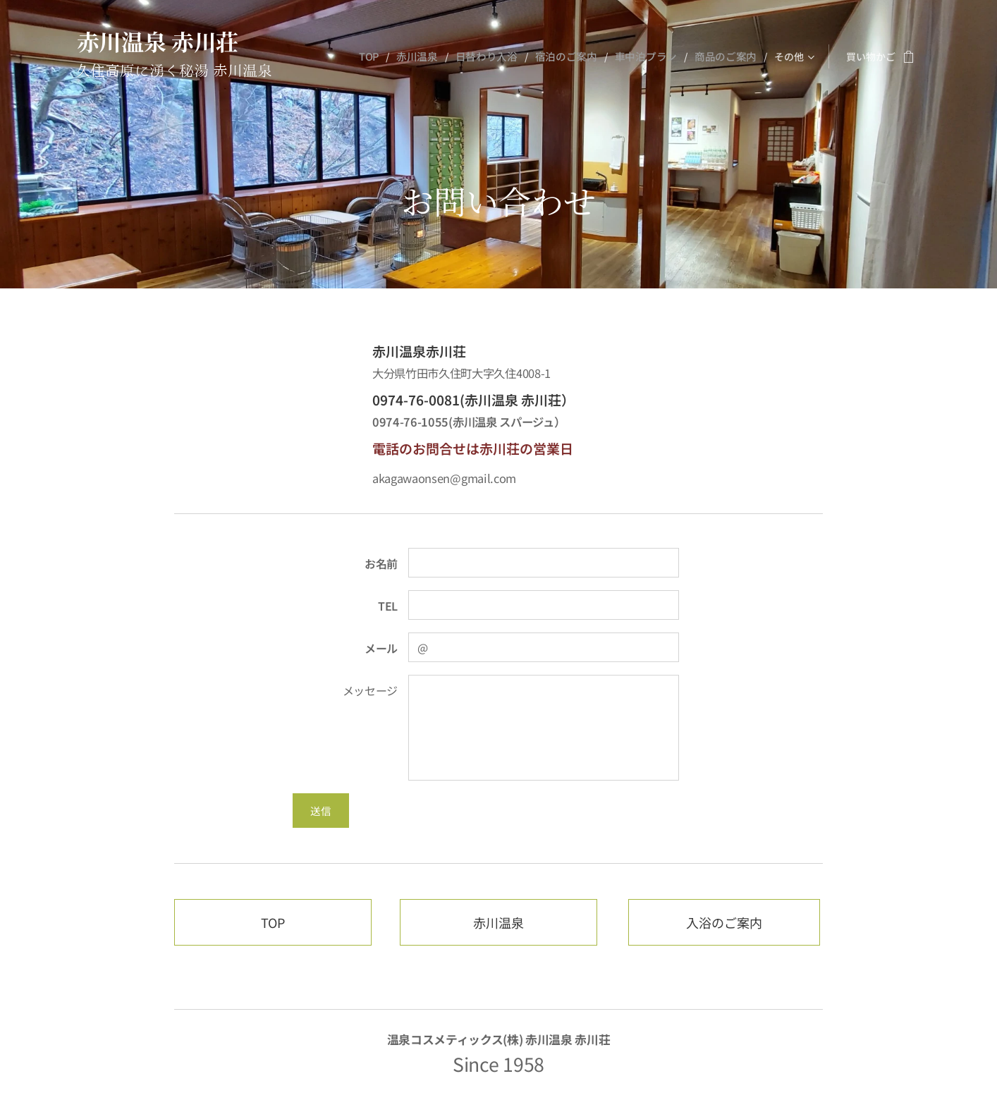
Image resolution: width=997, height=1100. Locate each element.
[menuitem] (386, 56)
